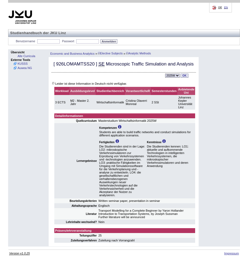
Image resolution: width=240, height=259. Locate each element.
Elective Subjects (110, 53)
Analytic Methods (138, 53)
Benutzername (25, 41)
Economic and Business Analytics (72, 53)
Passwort (68, 41)
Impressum (231, 253)
